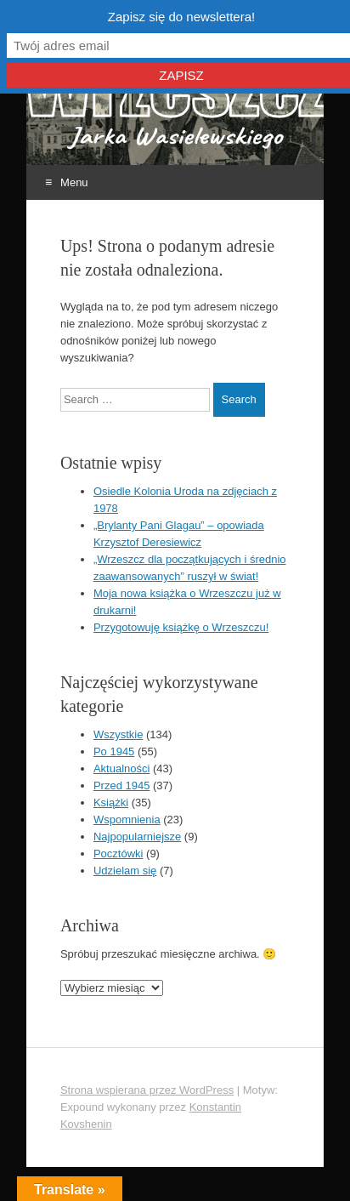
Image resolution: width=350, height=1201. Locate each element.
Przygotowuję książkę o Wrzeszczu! (180, 627)
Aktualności (121, 768)
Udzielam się (124, 870)
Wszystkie (118, 734)
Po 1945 (113, 751)
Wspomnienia (127, 819)
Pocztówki (118, 853)
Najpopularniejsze (137, 836)
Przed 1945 (121, 785)
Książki (110, 802)
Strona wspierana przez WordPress (147, 1090)
